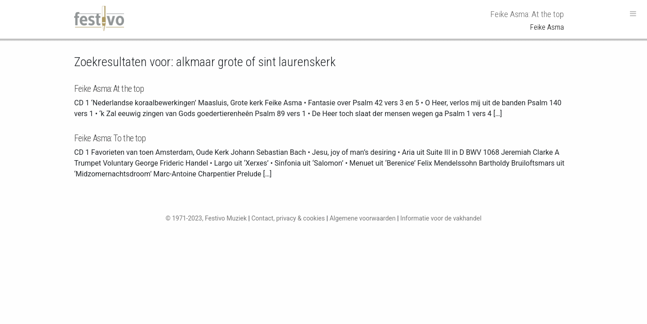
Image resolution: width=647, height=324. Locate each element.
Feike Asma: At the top (109, 88)
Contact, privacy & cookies (288, 218)
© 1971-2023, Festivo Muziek (206, 218)
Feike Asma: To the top (110, 138)
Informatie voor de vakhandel (441, 218)
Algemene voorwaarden (362, 218)
